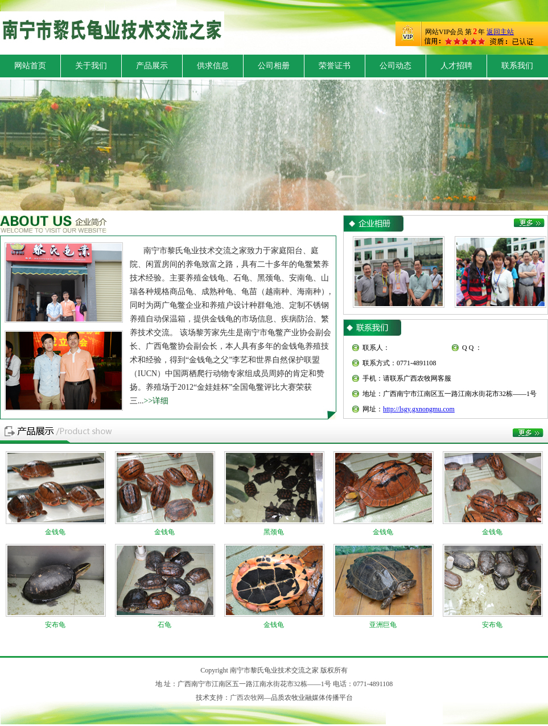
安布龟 (55, 625)
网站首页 (30, 65)
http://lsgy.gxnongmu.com (419, 409)
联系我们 (517, 65)
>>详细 (156, 401)
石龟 (164, 625)
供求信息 (213, 65)
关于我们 (91, 65)
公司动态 (395, 65)
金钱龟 (55, 532)
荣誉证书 (335, 65)
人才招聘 (456, 65)
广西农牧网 (247, 698)
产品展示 (152, 65)
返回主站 (500, 32)
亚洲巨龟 (383, 625)
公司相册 (274, 65)
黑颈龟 (273, 532)
